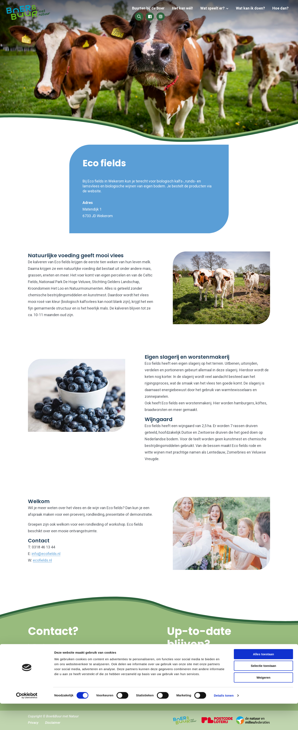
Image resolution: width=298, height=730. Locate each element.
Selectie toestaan (263, 692)
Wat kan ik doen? (215, 13)
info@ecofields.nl (46, 553)
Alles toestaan (263, 680)
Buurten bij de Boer (115, 13)
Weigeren (263, 704)
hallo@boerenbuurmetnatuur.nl (62, 646)
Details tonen (223, 722)
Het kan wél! (148, 13)
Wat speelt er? (178, 13)
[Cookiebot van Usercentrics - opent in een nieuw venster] (27, 722)
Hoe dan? (244, 13)
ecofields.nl (42, 560)
